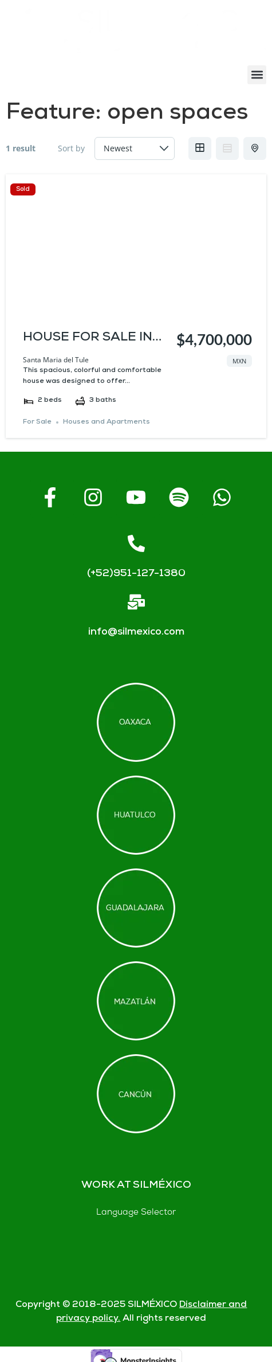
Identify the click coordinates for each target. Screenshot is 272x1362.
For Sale (37, 422)
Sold (23, 189)
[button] (256, 74)
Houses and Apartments (106, 422)
